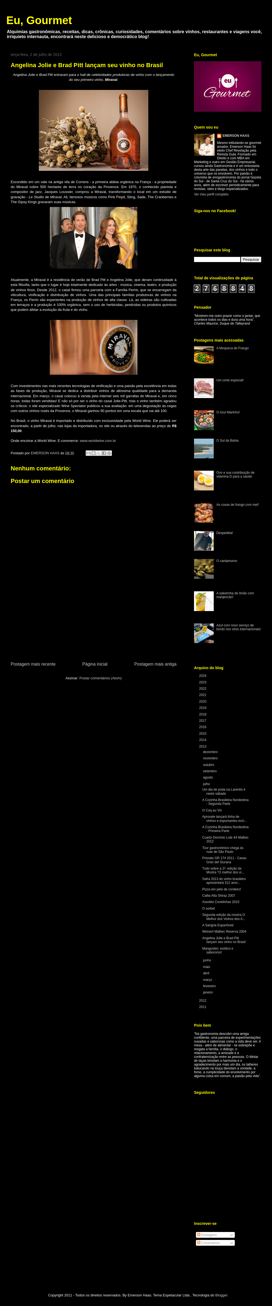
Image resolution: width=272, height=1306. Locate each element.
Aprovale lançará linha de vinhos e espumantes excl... (224, 818)
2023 (203, 682)
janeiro (208, 992)
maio (207, 967)
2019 (203, 708)
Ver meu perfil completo (211, 194)
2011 (203, 1007)
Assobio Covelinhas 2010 (220, 902)
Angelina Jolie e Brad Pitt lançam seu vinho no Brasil (223, 940)
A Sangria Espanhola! (218, 925)
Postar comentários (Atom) (100, 678)
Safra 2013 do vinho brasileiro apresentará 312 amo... (224, 881)
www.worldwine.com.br (98, 441)
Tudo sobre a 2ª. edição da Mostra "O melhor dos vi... (223, 870)
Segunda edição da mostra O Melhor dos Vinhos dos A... (223, 917)
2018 (203, 714)
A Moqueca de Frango (232, 348)
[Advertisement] (93, 630)
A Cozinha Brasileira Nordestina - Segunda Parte (225, 802)
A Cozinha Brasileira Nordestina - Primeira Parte (225, 829)
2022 (203, 689)
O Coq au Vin (212, 810)
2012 (203, 1001)
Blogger (221, 1295)
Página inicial (95, 664)
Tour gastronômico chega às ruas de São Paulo (223, 850)
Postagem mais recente (33, 664)
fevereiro (210, 986)
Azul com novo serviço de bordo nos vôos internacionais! (238, 627)
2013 (203, 746)
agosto (208, 777)
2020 (203, 701)
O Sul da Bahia (227, 440)
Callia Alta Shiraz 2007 (218, 896)
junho (207, 960)
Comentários (208, 1243)
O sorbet (208, 908)
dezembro (211, 752)
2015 (203, 734)
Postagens (207, 1235)
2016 (203, 727)
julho (207, 784)
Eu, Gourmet (39, 20)
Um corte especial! (230, 380)
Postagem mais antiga (155, 664)
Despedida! (224, 533)
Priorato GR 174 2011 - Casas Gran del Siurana (224, 860)
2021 (203, 695)
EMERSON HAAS (235, 136)
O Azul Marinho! (228, 412)
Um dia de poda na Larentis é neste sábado (223, 791)
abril (206, 973)
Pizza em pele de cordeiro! (221, 889)
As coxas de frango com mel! (237, 505)
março (208, 980)
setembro (210, 771)
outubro (209, 765)
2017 (203, 721)
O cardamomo (226, 561)
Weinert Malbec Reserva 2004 (224, 931)
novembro (211, 758)
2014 (203, 740)
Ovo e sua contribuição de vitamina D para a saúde (235, 474)
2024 (203, 676)
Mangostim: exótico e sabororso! (217, 950)
